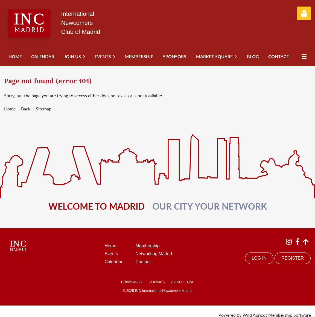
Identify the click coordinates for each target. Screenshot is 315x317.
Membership (148, 245)
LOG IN (259, 258)
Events (111, 253)
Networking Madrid (154, 253)
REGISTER (292, 258)
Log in (304, 13)
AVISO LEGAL (182, 282)
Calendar (113, 261)
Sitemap (43, 108)
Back (25, 108)
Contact (143, 261)
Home (10, 108)
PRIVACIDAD (131, 282)
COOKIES (157, 282)
